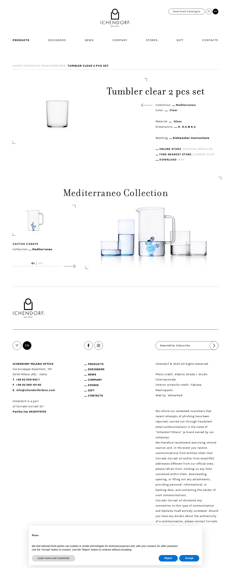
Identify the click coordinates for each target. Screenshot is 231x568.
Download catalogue (187, 11)
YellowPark (175, 395)
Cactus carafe (25, 244)
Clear (173, 110)
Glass (178, 121)
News (89, 40)
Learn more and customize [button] (53, 558)
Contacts (210, 40)
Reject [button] (168, 558)
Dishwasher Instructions (191, 138)
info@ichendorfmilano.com (35, 390)
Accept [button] (189, 558)
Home (17, 65)
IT (209, 11)
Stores (152, 40)
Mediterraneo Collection (115, 194)
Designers (57, 40)
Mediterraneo (54, 65)
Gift (180, 40)
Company (119, 40)
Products (21, 40)
